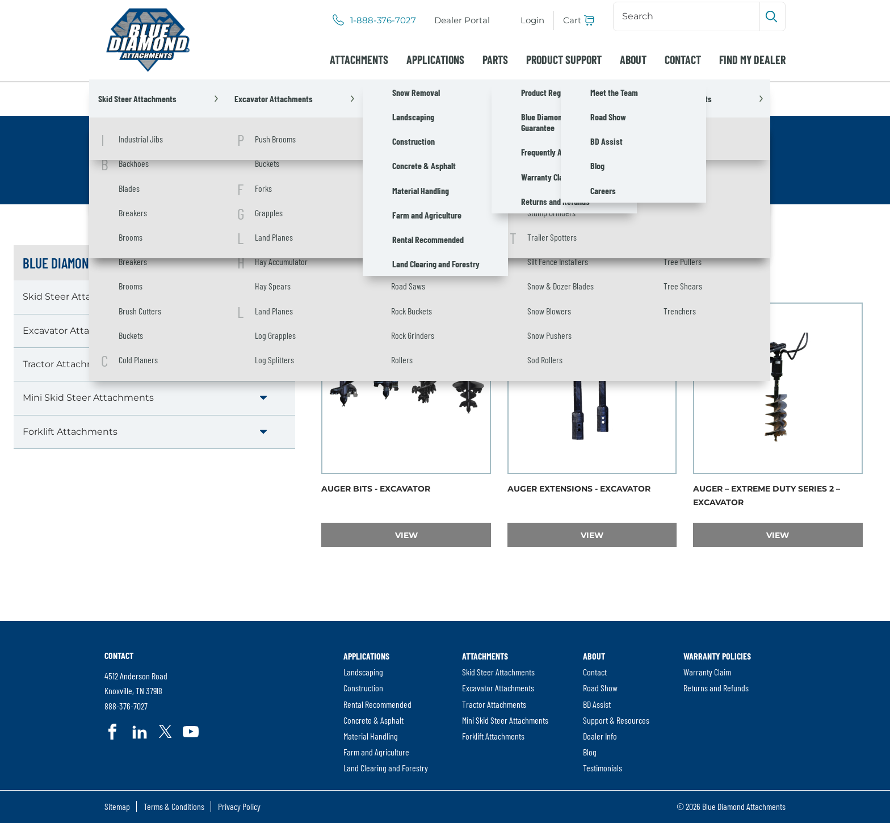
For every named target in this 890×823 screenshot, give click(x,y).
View (443, 535)
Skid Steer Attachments (77, 296)
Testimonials (602, 767)
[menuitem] (462, 20)
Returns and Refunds (716, 687)
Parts (495, 59)
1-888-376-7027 (383, 20)
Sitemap (117, 806)
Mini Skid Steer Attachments (88, 397)
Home (118, 98)
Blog (590, 751)
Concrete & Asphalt (373, 720)
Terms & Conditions (174, 806)
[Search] (687, 16)
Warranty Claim (707, 671)
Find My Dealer (752, 59)
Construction (363, 687)
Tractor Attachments (70, 364)
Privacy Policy (239, 806)
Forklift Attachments (70, 431)
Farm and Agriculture (376, 751)
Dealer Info (600, 735)
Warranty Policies (717, 655)
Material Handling (370, 735)
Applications (435, 59)
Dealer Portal (464, 21)
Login (532, 20)
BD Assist (597, 704)
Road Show (600, 687)
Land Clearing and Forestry (385, 767)
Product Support (564, 59)
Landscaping (363, 671)
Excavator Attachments (262, 98)
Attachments (359, 59)
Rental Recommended (377, 704)
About (633, 59)
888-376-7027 (126, 706)
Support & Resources (616, 720)
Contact (683, 59)
